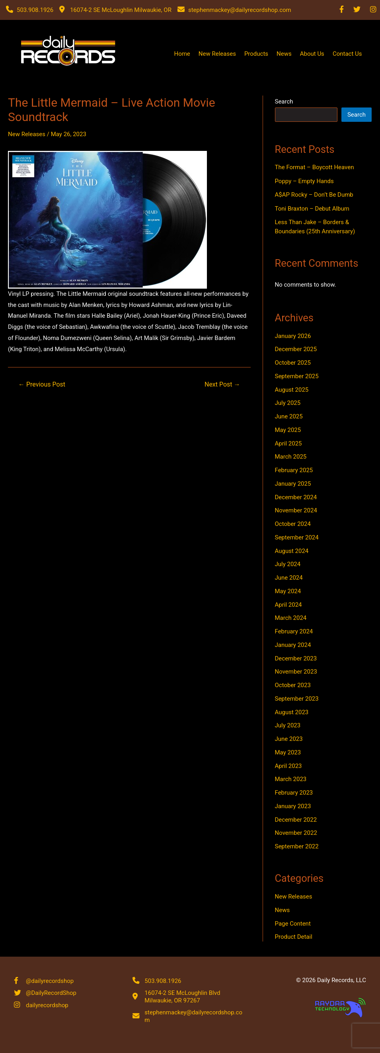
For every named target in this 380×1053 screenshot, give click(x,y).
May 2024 (288, 591)
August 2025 (292, 389)
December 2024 (296, 497)
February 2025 (294, 470)
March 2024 (291, 617)
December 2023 (296, 658)
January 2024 (293, 645)
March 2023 (291, 779)
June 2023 (289, 738)
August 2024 (292, 551)
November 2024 (296, 510)
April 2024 (288, 604)
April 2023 (288, 766)
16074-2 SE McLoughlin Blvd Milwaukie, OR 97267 (182, 996)
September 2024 (297, 537)
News (284, 53)
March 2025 (291, 456)
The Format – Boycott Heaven (314, 167)
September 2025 (297, 376)
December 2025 (296, 349)
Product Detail (293, 936)
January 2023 (293, 806)
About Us (312, 53)
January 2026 (293, 336)
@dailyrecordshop (50, 980)
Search (284, 101)
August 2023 (292, 712)
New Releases (217, 53)
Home (182, 53)
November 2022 (296, 832)
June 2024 (289, 577)
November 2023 (296, 671)
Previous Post (41, 384)
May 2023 (288, 752)
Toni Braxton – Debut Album (312, 208)
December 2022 (296, 819)
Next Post (222, 384)
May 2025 (288, 430)
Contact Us (347, 53)
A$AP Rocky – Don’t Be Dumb (314, 194)
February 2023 (294, 792)
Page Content (293, 923)
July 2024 (288, 564)
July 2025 (288, 402)
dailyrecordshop (47, 1005)
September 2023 (297, 698)
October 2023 (293, 685)
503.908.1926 (162, 980)
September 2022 (297, 846)
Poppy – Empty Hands (304, 181)
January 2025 (293, 483)
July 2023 (288, 725)
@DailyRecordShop (51, 993)
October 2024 (293, 523)
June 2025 (289, 416)
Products (256, 53)
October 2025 (293, 362)
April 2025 (288, 443)
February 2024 (294, 631)
